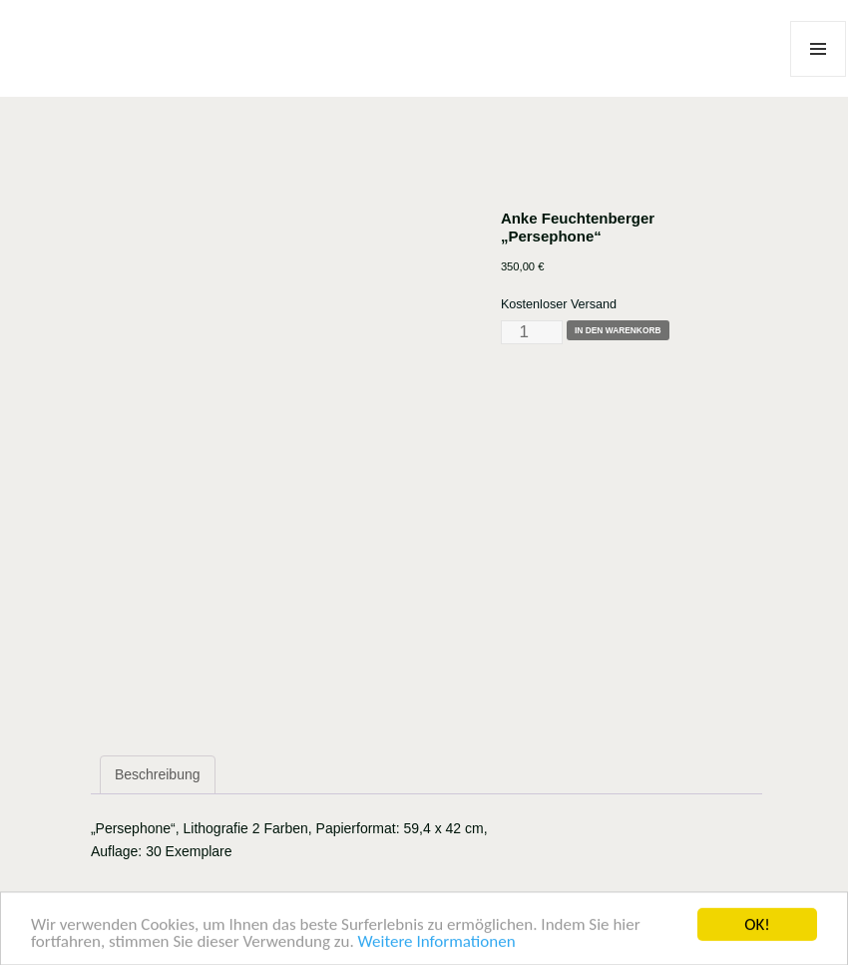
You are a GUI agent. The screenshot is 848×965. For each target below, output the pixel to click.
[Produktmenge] (532, 332)
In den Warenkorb (618, 330)
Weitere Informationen (437, 944)
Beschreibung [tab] (158, 774)
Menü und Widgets (818, 76)
